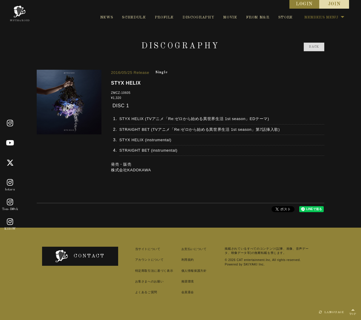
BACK (314, 47)
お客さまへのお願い (139, 281)
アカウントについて (139, 259)
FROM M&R (257, 17)
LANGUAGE (331, 312)
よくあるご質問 (136, 292)
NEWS (106, 17)
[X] (10, 163)
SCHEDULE (134, 17)
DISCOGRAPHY (198, 17)
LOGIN (304, 4)
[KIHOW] (10, 222)
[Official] (10, 123)
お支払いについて (186, 249)
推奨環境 (180, 281)
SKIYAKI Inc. (234, 264)
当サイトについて (137, 249)
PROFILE (164, 17)
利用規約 (180, 259)
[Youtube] (10, 143)
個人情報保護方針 (186, 270)
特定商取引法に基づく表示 (144, 270)
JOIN (334, 4)
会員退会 (180, 292)
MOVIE (230, 17)
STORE (285, 17)
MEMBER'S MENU (324, 17)
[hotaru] (10, 182)
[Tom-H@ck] (10, 202)
